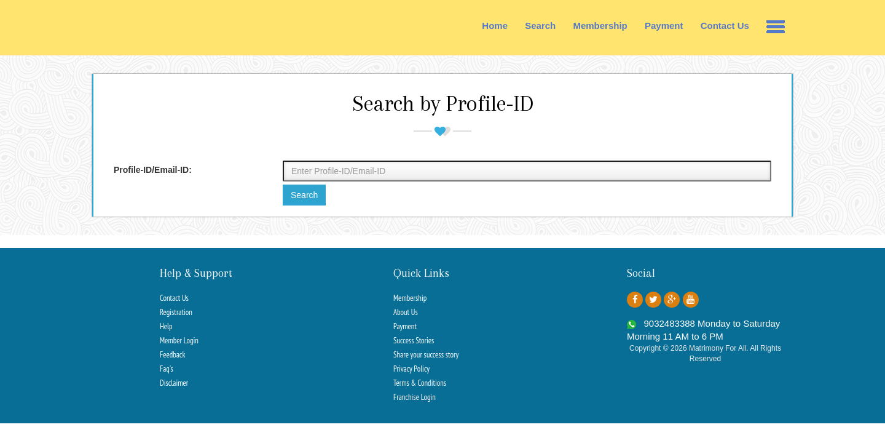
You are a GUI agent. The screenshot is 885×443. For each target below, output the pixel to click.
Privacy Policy (411, 369)
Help (166, 326)
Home (495, 25)
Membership (600, 25)
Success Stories (413, 340)
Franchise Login (414, 397)
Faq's (166, 369)
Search (540, 25)
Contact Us (725, 25)
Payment (664, 25)
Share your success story (425, 354)
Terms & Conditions (419, 383)
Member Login (179, 340)
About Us (405, 312)
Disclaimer (174, 383)
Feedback (172, 354)
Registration (176, 312)
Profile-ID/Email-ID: (153, 170)
